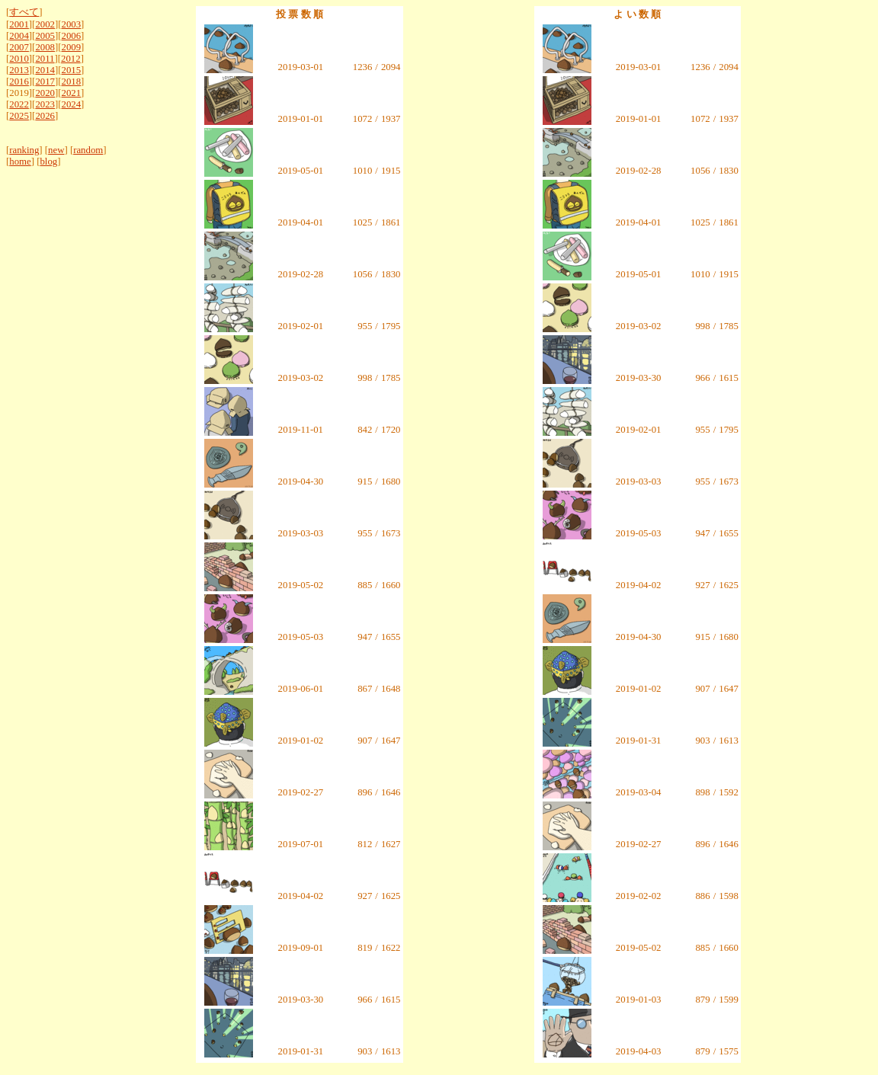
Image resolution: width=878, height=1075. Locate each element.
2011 (44, 58)
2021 (72, 93)
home (19, 161)
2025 (19, 115)
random (88, 150)
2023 (45, 104)
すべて (24, 12)
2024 (72, 104)
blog (48, 161)
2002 (45, 24)
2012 (71, 58)
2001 (19, 24)
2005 (45, 35)
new (56, 150)
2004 (19, 35)
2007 (19, 47)
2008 (45, 47)
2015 (72, 70)
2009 (72, 47)
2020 (45, 93)
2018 (72, 81)
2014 (45, 70)
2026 (45, 115)
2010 (19, 58)
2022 (19, 104)
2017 (45, 81)
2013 (19, 70)
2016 (19, 81)
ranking (24, 150)
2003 (72, 24)
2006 (72, 35)
